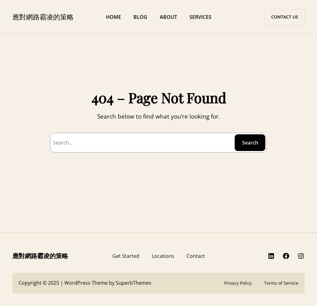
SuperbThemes (133, 282)
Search (250, 142)
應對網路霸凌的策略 (43, 16)
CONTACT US (284, 17)
